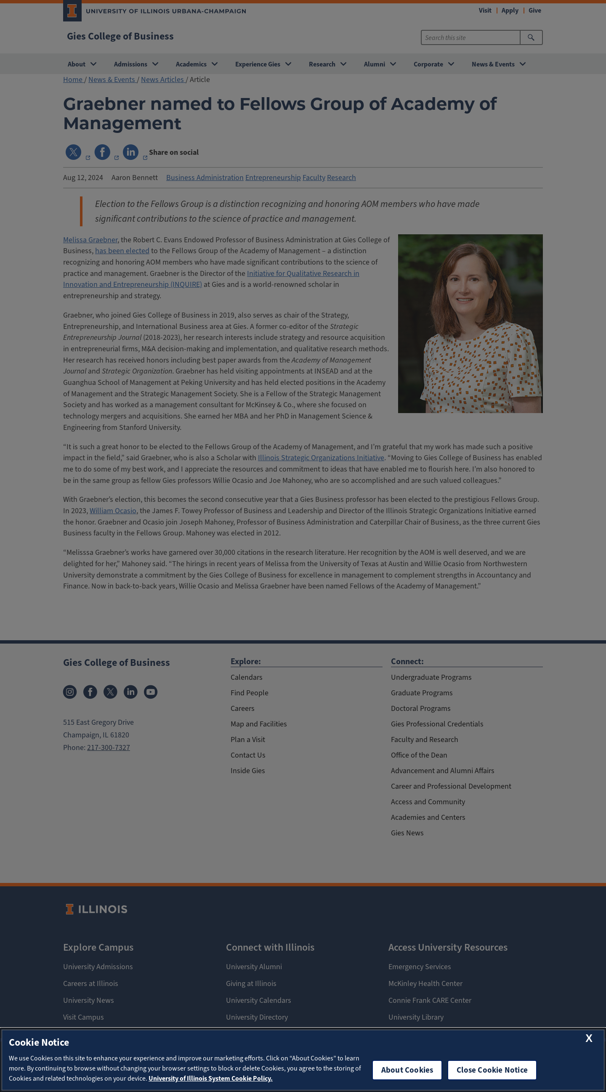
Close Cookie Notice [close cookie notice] (492, 1070)
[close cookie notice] (589, 1038)
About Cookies (407, 1070)
